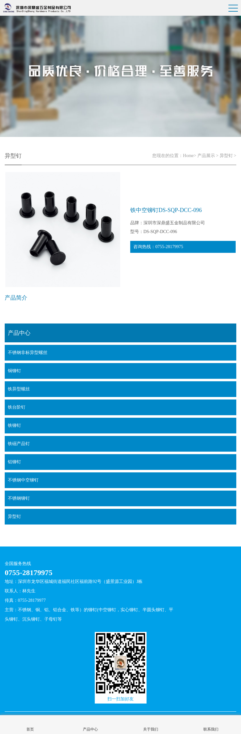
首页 (30, 729)
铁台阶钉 (16, 407)
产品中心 (90, 729)
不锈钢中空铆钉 (23, 480)
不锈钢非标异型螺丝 (27, 352)
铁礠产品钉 (19, 443)
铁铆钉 (14, 425)
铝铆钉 (14, 461)
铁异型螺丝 (19, 389)
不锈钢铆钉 (19, 498)
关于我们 (150, 729)
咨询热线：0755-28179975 (158, 246)
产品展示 (206, 155)
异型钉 (226, 155)
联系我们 (210, 729)
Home (188, 155)
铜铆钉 (14, 370)
